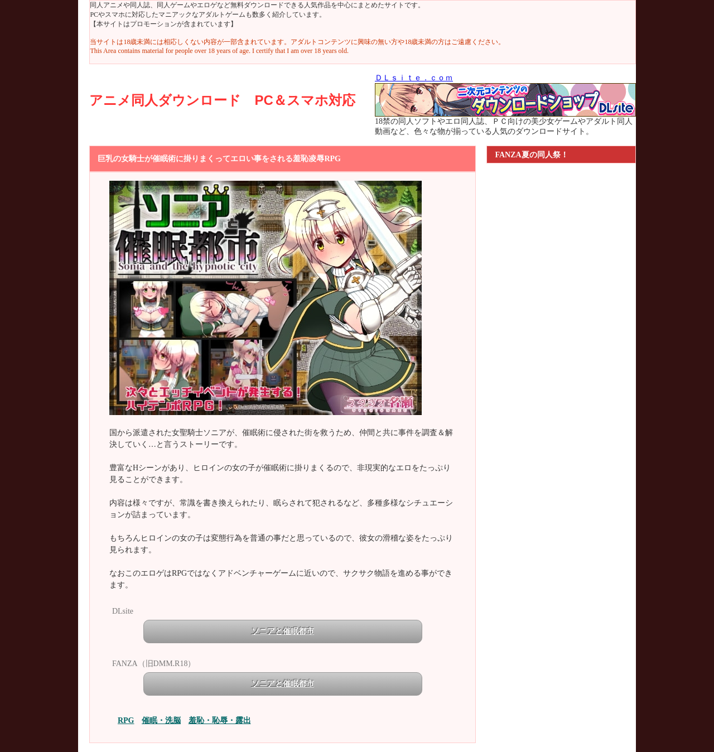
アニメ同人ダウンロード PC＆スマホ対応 (222, 100)
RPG (126, 720)
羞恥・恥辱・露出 (220, 720)
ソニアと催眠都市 (283, 631)
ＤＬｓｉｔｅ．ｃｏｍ (414, 78)
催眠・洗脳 (161, 720)
